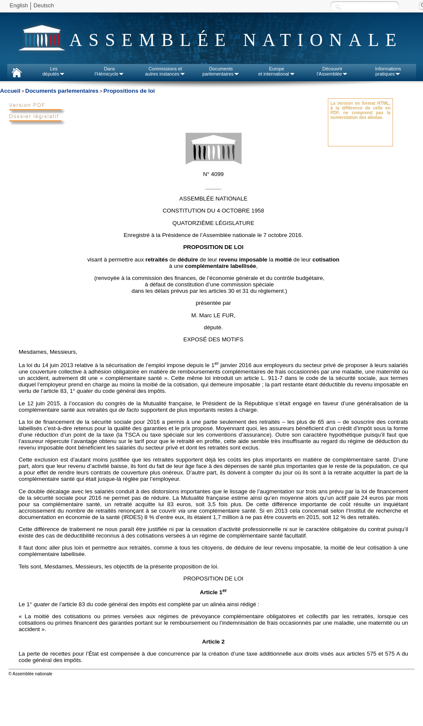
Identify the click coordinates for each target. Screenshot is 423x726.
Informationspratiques (388, 71)
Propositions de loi (129, 91)
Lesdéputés (53, 71)
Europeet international (276, 71)
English (19, 5)
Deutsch (43, 5)
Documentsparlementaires (221, 71)
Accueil (10, 91)
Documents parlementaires (62, 91)
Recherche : (338, 6)
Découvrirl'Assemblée (332, 71)
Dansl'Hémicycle (109, 71)
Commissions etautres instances (165, 71)
